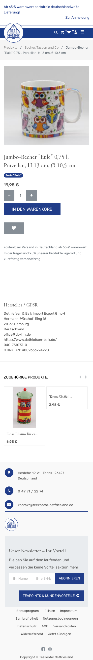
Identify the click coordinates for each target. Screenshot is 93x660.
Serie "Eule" (13, 175)
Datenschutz (27, 626)
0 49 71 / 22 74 (30, 491)
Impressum (68, 611)
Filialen (49, 611)
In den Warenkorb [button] (32, 209)
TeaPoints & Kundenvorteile (51, 596)
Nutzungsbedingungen (60, 618)
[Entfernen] (9, 195)
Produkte (10, 47)
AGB (45, 626)
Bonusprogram (27, 611)
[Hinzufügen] (31, 195)
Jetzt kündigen (59, 634)
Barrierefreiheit (26, 618)
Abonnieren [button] (69, 578)
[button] (14, 228)
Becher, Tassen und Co (42, 47)
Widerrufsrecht (32, 634)
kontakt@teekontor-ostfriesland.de (45, 505)
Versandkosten (64, 626)
